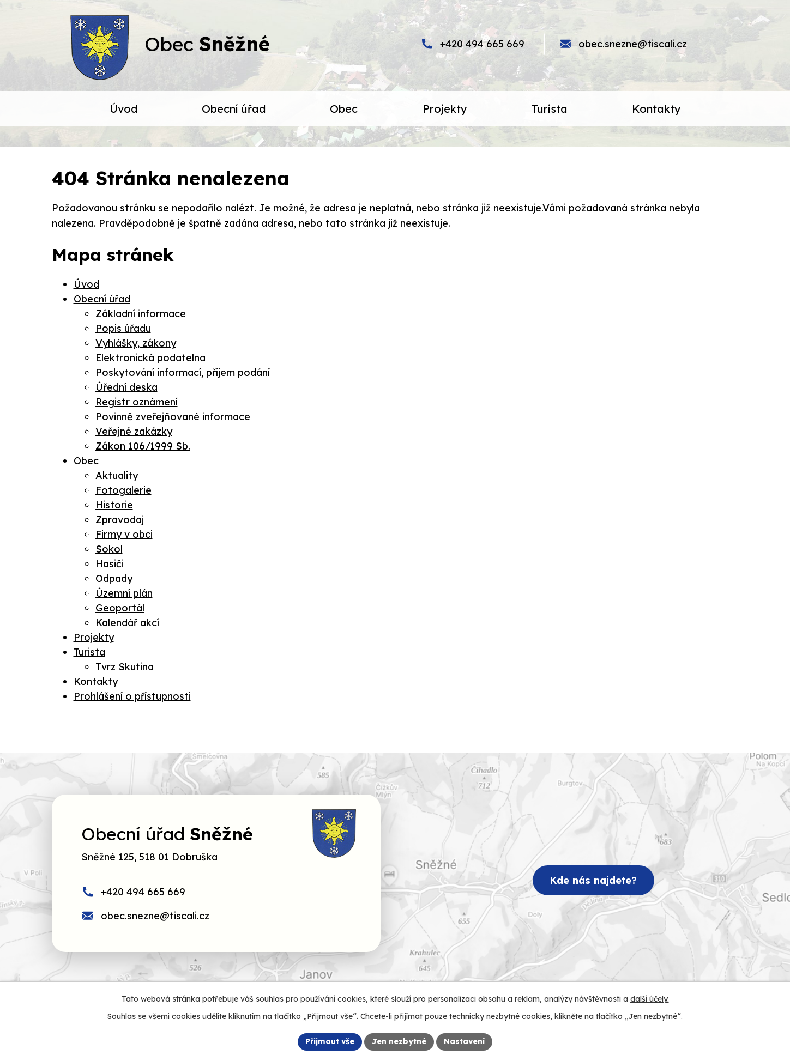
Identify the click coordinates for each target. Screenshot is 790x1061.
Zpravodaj (119, 519)
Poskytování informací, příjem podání (182, 372)
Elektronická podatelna (150, 357)
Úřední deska (126, 387)
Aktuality (116, 475)
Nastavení (464, 1041)
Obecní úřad (102, 299)
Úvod (86, 284)
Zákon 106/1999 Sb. (142, 446)
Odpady (113, 578)
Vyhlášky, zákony (135, 343)
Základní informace (140, 313)
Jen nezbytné (399, 1041)
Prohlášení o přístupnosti (132, 696)
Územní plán (124, 593)
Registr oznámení (136, 402)
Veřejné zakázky (133, 431)
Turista (89, 652)
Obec (86, 460)
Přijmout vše (329, 1041)
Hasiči (109, 563)
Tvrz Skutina (124, 666)
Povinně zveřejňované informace (172, 416)
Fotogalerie (123, 490)
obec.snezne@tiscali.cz (632, 44)
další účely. (649, 999)
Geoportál (119, 608)
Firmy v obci (124, 534)
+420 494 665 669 (482, 44)
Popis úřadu (123, 328)
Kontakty (96, 681)
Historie (114, 505)
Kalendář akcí (127, 622)
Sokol (109, 549)
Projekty (94, 637)
